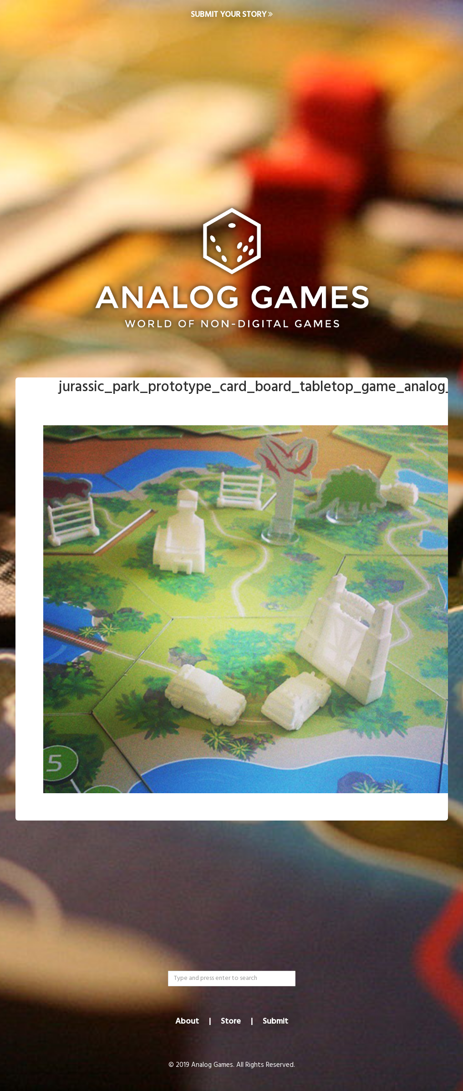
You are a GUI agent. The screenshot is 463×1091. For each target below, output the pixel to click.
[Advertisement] (231, 103)
